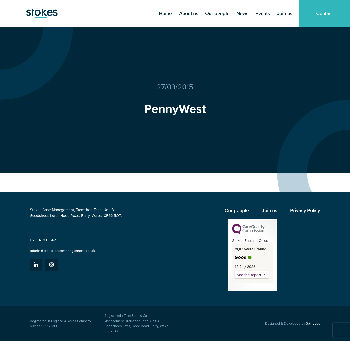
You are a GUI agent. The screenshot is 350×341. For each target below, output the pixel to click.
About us (188, 13)
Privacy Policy (305, 210)
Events (262, 13)
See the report (249, 275)
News (242, 13)
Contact (324, 13)
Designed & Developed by (292, 323)
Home (165, 13)
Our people (217, 13)
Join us (284, 13)
